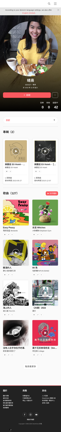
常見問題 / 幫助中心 (48, 400)
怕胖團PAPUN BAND (40, 271)
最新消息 (6, 398)
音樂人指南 (45, 403)
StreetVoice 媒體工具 (49, 398)
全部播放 (52, 193)
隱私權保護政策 (8, 403)
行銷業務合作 (27, 398)
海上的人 (7, 308)
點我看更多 (30, 366)
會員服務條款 (7, 400)
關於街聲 (6, 396)
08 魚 (34, 268)
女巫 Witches (38, 227)
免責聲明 (6, 408)
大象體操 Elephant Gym (41, 231)
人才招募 (45, 396)
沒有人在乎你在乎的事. (14, 348)
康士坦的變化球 (9, 271)
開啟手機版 (30, 419)
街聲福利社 (26, 396)
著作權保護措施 (8, 405)
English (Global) (28, 13)
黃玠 (34, 311)
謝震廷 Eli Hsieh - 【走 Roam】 (20, 164)
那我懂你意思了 (9, 351)
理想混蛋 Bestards (10, 231)
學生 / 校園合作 (27, 400)
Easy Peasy (9, 227)
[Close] (58, 10)
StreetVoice (13, 4)
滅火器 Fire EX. (9, 311)
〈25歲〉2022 (39, 308)
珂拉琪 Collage (38, 351)
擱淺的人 (7, 268)
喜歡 (8, 120)
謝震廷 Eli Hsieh (11, 167)
